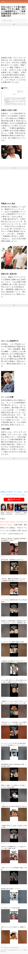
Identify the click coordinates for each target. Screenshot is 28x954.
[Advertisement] (14, 41)
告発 (10, 20)
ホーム (3, 1)
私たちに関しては (5, 950)
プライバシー (20, 950)
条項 (16, 950)
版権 (25, 950)
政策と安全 (12, 950)
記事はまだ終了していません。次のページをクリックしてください (14, 493)
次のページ (14, 499)
